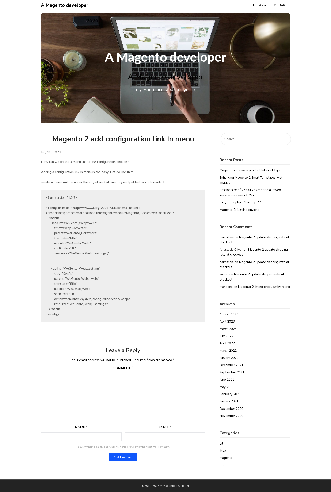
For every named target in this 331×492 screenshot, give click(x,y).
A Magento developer (64, 5)
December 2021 (231, 365)
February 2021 (230, 394)
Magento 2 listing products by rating (264, 287)
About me (259, 5)
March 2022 (228, 351)
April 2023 (227, 321)
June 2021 (227, 379)
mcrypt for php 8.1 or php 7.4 (241, 202)
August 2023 (229, 314)
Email (165, 427)
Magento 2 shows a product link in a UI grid (250, 170)
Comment (123, 368)
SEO (223, 465)
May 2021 (227, 387)
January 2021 (229, 401)
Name (81, 427)
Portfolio (280, 5)
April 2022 (227, 343)
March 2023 (228, 329)
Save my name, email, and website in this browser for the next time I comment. (124, 447)
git (221, 443)
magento (226, 458)
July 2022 (226, 336)
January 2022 (229, 358)
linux (223, 451)
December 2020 (231, 409)
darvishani (227, 237)
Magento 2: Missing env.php (239, 210)
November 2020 (231, 416)
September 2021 (232, 372)
